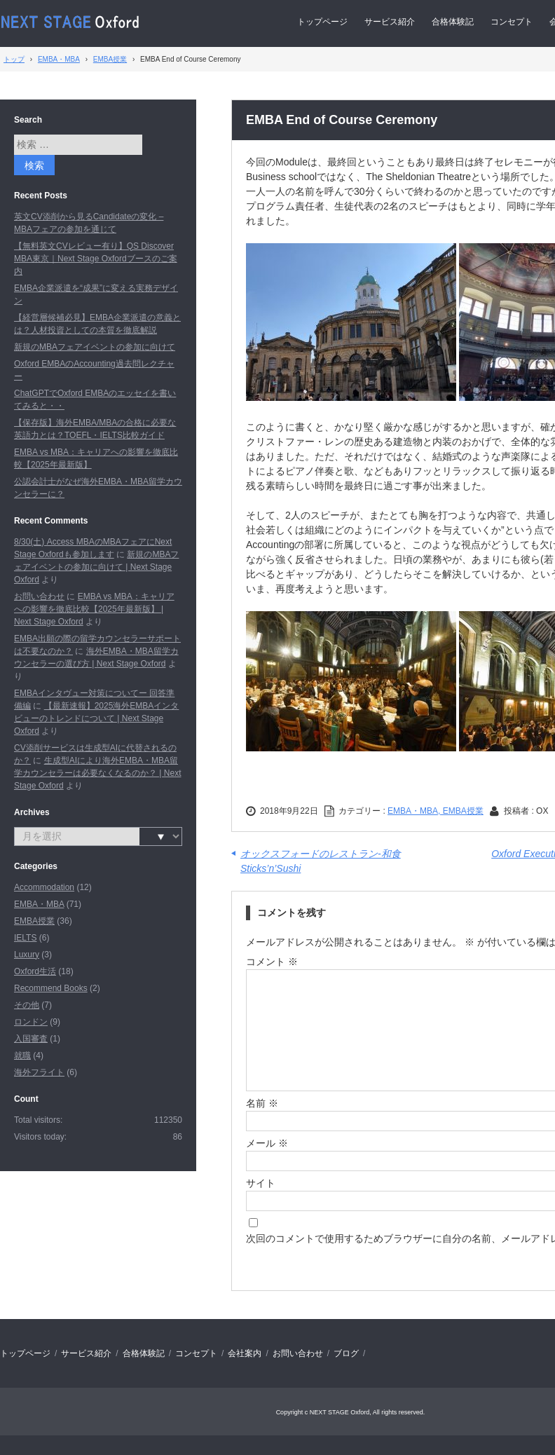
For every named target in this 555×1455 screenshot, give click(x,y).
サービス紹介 (389, 22)
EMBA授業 (34, 921)
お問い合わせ (39, 596)
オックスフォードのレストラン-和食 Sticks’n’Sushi (320, 861)
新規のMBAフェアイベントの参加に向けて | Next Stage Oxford (96, 567)
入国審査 (31, 1039)
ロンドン (31, 1022)
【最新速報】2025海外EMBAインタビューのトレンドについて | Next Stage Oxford (96, 718)
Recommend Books (51, 988)
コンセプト (512, 22)
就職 (22, 1055)
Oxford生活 (35, 971)
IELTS (25, 938)
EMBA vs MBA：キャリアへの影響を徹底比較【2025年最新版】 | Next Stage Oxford (94, 609)
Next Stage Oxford (71, 22)
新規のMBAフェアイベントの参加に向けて (94, 347)
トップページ (322, 22)
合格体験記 (453, 22)
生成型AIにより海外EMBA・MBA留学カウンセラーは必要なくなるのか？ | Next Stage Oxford (97, 773)
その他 (26, 1005)
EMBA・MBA (39, 904)
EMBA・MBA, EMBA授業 (436, 811)
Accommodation (44, 887)
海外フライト (39, 1072)
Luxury (26, 954)
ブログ (346, 1353)
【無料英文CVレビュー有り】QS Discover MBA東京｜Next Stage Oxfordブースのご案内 (95, 258)
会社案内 (244, 1353)
